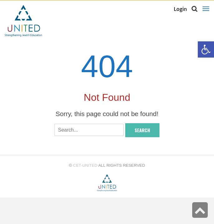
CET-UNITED (85, 165)
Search (142, 130)
